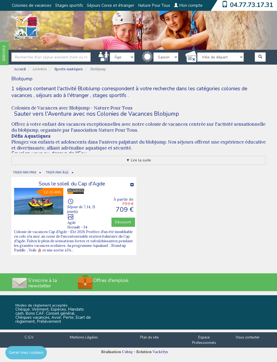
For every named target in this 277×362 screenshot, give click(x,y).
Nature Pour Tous (154, 5)
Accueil (20, 69)
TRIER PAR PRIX (24, 173)
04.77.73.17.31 (251, 5)
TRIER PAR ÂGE (57, 173)
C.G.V (29, 337)
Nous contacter (248, 337)
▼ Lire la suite (138, 160)
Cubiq (127, 351)
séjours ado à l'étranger (62, 95)
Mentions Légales (84, 337)
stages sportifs (109, 95)
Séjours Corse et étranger (110, 5)
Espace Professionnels (204, 340)
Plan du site (149, 337)
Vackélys (160, 351)
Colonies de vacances (31, 5)
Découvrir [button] (123, 222)
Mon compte (188, 5)
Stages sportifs (69, 5)
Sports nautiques (68, 69)
